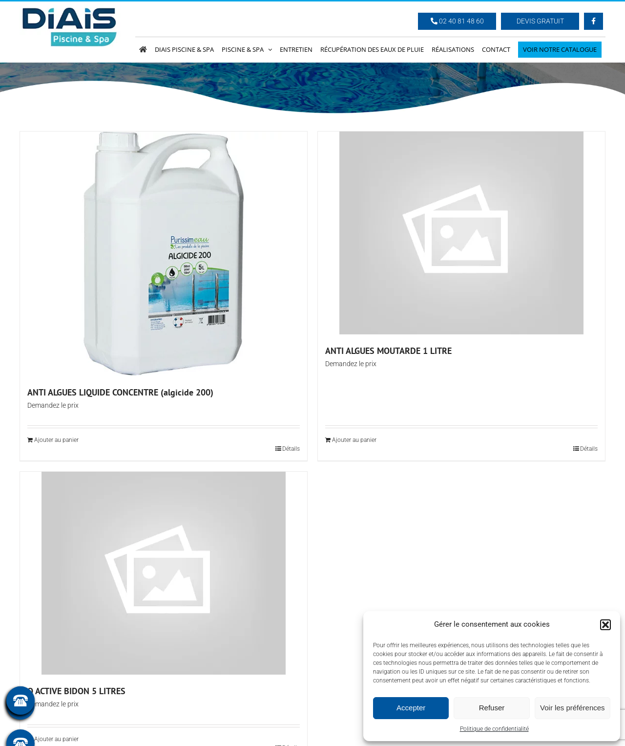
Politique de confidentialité (494, 728)
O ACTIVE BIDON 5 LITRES (76, 691)
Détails (291, 448)
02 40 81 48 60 (457, 21)
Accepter (410, 707)
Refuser (492, 707)
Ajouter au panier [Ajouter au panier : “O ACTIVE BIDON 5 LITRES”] (56, 739)
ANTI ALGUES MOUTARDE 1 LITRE (388, 350)
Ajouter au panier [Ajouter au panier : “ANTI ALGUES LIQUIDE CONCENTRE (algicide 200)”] (56, 440)
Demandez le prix (53, 405)
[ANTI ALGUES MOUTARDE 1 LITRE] (461, 233)
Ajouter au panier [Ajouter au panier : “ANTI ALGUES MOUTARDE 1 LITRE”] (354, 440)
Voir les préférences (572, 707)
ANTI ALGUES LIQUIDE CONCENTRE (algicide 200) (120, 392)
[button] (605, 625)
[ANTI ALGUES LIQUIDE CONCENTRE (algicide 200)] (163, 254)
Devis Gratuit (540, 21)
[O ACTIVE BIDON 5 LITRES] (163, 573)
